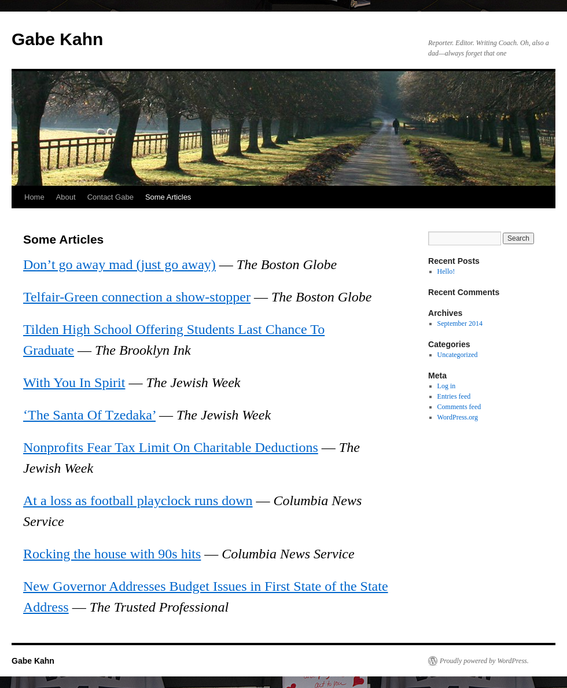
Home (34, 197)
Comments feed (459, 407)
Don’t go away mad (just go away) (119, 264)
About (66, 197)
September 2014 (460, 323)
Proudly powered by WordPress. (484, 661)
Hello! (446, 271)
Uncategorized (457, 355)
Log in (446, 386)
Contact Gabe (110, 197)
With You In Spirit (74, 382)
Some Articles (168, 197)
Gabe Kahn (57, 39)
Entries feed (454, 396)
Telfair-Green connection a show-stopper (137, 296)
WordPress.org (457, 417)
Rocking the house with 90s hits (112, 553)
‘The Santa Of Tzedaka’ (89, 414)
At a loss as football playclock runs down (138, 500)
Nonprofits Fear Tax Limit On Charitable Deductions (170, 447)
